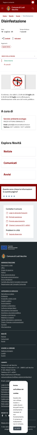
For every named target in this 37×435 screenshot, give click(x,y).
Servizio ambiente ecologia (15, 118)
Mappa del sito (6, 423)
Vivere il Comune (8, 348)
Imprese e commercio (8, 315)
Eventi (3, 355)
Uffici (3, 268)
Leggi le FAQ (5, 385)
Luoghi (3, 353)
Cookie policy (5, 399)
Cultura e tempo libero (8, 308)
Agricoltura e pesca (7, 294)
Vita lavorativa (6, 327)
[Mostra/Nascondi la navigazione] (2, 8)
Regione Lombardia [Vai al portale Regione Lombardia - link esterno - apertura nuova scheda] (8, 2)
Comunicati (5, 339)
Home (5, 16)
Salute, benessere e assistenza (11, 320)
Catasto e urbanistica (8, 305)
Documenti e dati (7, 265)
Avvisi (18, 16)
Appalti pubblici (6, 301)
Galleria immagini (7, 351)
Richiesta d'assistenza (8, 392)
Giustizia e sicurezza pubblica (11, 313)
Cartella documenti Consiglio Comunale (14, 282)
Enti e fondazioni (6, 279)
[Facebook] (2, 415)
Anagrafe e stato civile (8, 298)
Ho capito (17, 428)
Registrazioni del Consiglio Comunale (13, 284)
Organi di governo (7, 270)
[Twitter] (6, 415)
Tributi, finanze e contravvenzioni (12, 322)
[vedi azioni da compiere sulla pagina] (16, 38)
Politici (3, 272)
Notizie (3, 336)
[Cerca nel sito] (33, 8)
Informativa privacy (7, 401)
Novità (11, 16)
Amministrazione (8, 262)
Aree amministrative (8, 275)
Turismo (4, 324)
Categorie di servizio (9, 291)
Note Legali (5, 404)
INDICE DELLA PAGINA (18, 56)
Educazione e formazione (9, 310)
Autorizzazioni (6, 303)
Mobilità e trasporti (7, 317)
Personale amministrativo (9, 277)
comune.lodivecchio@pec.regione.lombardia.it (16, 377)
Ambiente (4, 296)
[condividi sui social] (6, 38)
